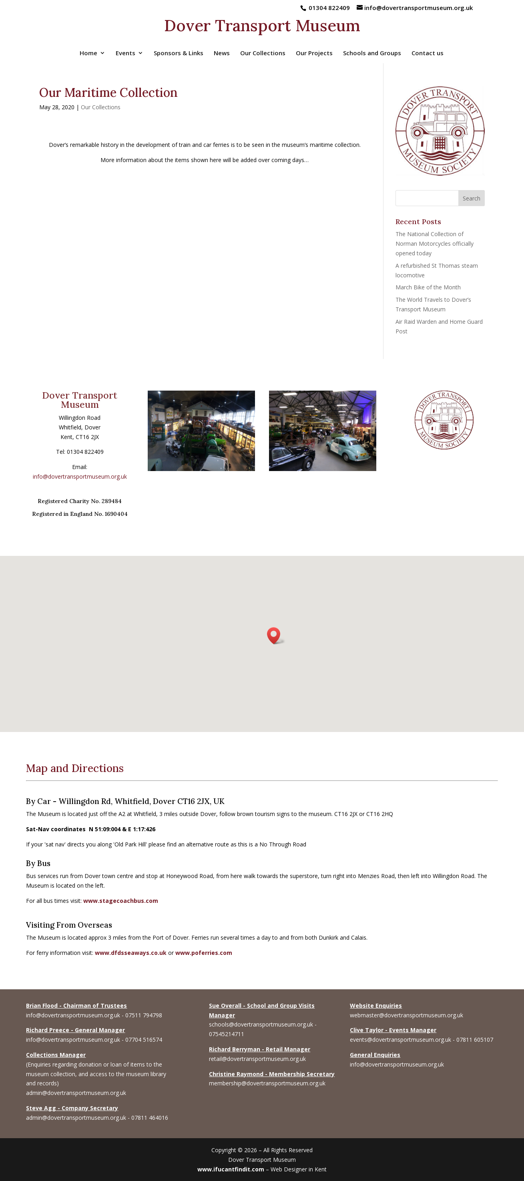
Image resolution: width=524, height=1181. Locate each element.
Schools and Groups (372, 53)
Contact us (428, 53)
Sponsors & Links (178, 53)
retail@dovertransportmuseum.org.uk (257, 1059)
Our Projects (314, 53)
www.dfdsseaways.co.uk (131, 952)
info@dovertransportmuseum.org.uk (80, 476)
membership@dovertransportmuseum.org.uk (267, 1083)
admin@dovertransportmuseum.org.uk (76, 1093)
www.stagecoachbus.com (120, 900)
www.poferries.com (203, 952)
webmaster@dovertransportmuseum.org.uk (406, 1015)
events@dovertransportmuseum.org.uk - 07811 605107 (421, 1039)
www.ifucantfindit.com (230, 1169)
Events (125, 53)
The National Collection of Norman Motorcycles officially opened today (435, 243)
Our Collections (262, 53)
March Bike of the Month (428, 287)
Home (88, 53)
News (222, 53)
